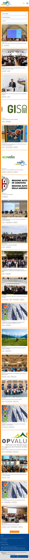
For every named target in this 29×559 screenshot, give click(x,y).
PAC (2, 45)
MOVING (11, 299)
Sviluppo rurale (14, 502)
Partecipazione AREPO (9, 222)
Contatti (2, 535)
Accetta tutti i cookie (14, 556)
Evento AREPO (4, 71)
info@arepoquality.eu (5, 542)
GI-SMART (8, 71)
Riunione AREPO (6, 45)
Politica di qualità (4, 427)
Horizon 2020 (4, 477)
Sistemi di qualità (13, 376)
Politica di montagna (5, 299)
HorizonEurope (8, 121)
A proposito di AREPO (4, 544)
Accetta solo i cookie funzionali (23, 556)
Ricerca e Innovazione (9, 147)
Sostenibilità (15, 147)
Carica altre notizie (14, 531)
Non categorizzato (5, 196)
